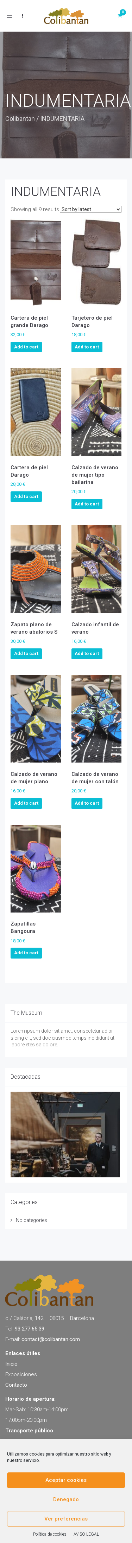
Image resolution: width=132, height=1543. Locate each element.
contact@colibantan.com (50, 1339)
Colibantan (20, 118)
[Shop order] (90, 209)
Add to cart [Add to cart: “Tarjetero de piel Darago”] (87, 346)
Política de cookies (50, 1534)
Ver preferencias (66, 1519)
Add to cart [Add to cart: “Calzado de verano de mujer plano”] (26, 803)
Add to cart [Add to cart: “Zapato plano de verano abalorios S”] (26, 653)
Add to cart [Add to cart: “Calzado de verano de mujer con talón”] (87, 803)
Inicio (11, 1364)
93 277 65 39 (29, 1329)
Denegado (66, 1499)
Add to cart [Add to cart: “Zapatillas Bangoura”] (26, 952)
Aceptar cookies (66, 1480)
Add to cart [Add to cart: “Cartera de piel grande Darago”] (26, 346)
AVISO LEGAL (86, 1534)
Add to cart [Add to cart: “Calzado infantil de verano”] (87, 653)
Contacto (16, 1385)
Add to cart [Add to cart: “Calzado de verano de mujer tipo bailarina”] (87, 503)
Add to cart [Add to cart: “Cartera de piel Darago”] (26, 496)
